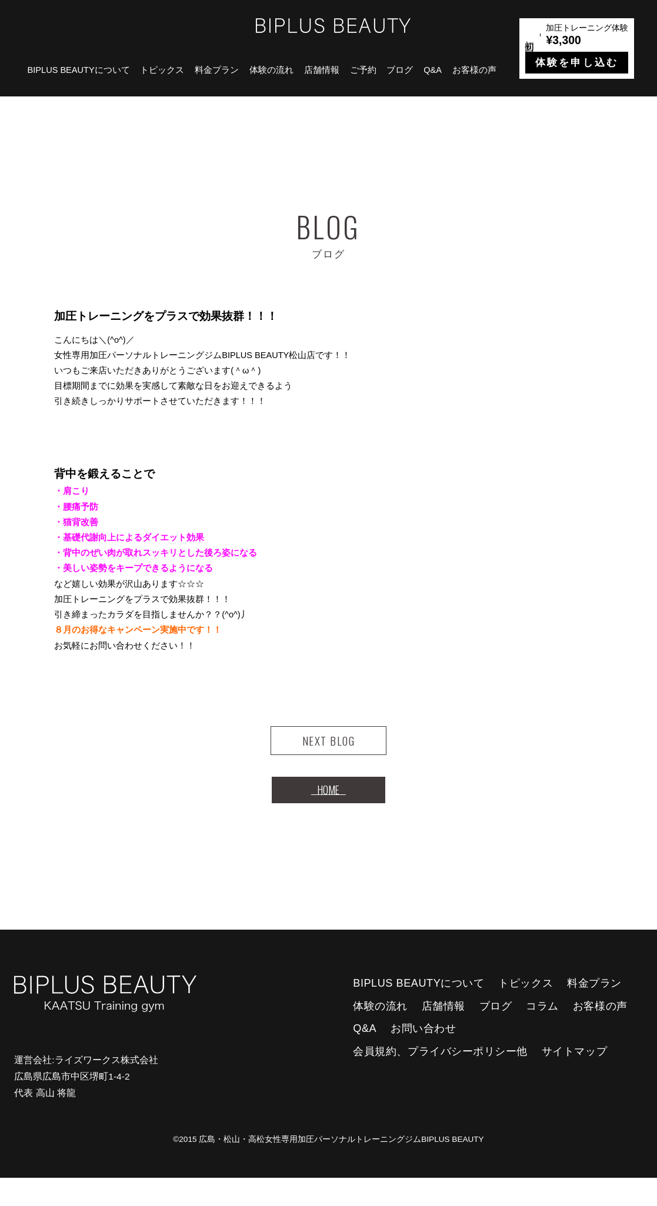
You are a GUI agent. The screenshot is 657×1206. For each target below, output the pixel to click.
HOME (328, 811)
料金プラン (217, 70)
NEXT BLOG (328, 747)
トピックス (162, 70)
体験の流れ (271, 70)
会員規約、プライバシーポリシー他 (440, 1079)
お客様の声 (474, 70)
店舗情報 (321, 70)
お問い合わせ (423, 1057)
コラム (542, 1034)
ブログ (399, 70)
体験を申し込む (576, 62)
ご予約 (363, 70)
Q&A (432, 70)
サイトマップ (574, 1079)
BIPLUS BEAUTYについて (79, 70)
